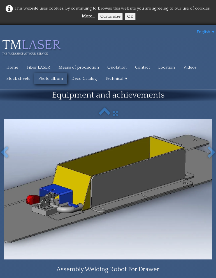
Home (12, 67)
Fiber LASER (38, 67)
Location (166, 67)
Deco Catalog (84, 78)
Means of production (79, 67)
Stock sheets (18, 78)
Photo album (50, 78)
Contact (142, 67)
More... (88, 16)
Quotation (117, 67)
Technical (116, 78)
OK (130, 16)
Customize (110, 16)
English (206, 32)
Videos (189, 67)
